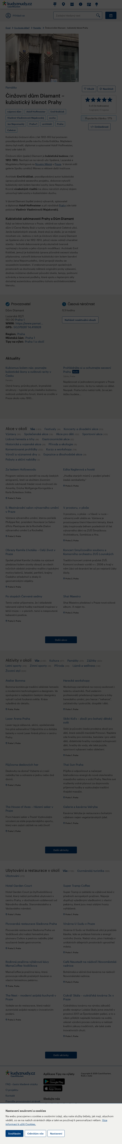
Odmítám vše (35, 1133)
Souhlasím (14, 1133)
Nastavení (56, 1133)
